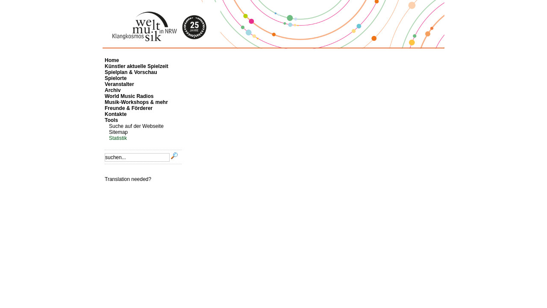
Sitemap (118, 132)
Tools (111, 120)
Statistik (118, 138)
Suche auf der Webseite (136, 126)
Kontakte (115, 114)
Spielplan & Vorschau (131, 72)
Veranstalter (119, 84)
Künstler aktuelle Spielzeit (136, 66)
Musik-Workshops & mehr (136, 102)
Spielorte (115, 78)
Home (112, 60)
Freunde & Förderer (129, 108)
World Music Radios (129, 96)
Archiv (113, 90)
